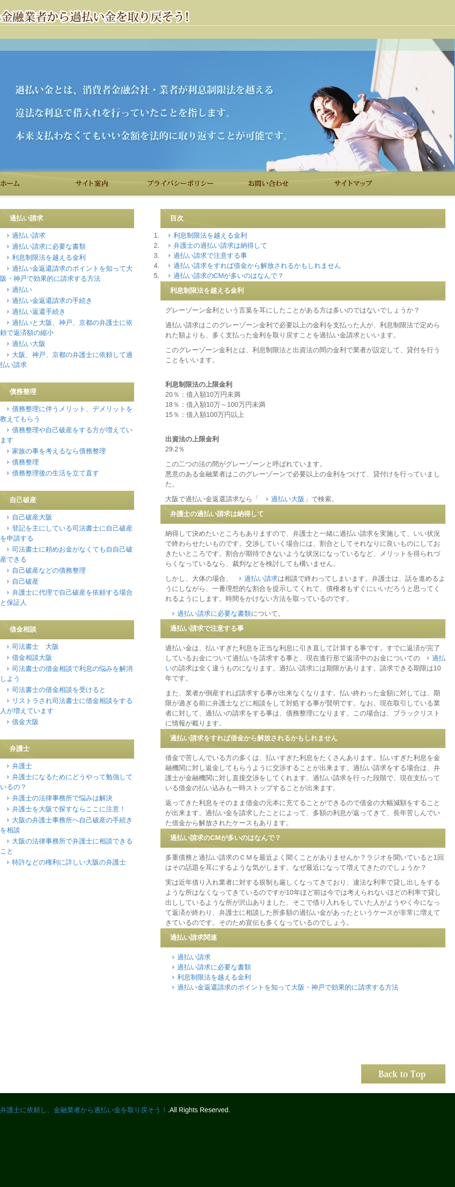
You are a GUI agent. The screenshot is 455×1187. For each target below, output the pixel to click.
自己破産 (25, 581)
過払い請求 (261, 578)
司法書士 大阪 (35, 646)
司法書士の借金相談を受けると (59, 689)
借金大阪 (25, 722)
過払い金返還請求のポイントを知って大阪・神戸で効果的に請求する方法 (287, 987)
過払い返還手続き (39, 311)
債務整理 (25, 462)
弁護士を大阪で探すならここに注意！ (69, 809)
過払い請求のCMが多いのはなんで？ (228, 275)
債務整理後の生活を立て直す (55, 473)
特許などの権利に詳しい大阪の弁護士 (69, 862)
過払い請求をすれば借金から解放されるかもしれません (257, 265)
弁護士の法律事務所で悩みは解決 (62, 798)
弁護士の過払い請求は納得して (220, 245)
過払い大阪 (288, 499)
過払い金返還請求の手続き (52, 300)
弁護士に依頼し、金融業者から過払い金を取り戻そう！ (84, 1110)
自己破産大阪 (32, 517)
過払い (22, 289)
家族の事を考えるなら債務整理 (59, 451)
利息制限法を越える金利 (210, 235)
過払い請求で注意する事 (210, 255)
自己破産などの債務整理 (49, 570)
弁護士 (22, 766)
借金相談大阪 (32, 657)
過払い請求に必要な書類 (214, 613)
